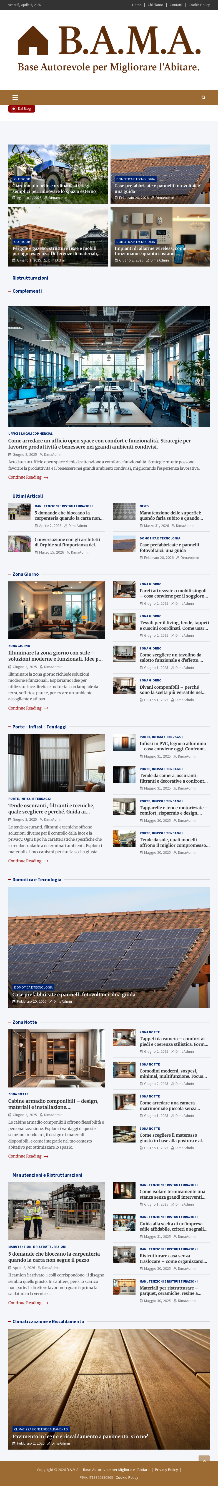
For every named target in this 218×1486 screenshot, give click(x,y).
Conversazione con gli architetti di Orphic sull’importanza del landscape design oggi (67, 545)
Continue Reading (28, 477)
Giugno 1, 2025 (29, 260)
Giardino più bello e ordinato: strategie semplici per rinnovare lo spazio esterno (54, 188)
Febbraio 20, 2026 (134, 197)
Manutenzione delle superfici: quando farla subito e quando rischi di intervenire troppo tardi (173, 518)
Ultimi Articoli (27, 496)
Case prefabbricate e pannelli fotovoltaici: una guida (169, 547)
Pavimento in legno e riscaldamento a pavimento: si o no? (80, 1436)
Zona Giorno (25, 574)
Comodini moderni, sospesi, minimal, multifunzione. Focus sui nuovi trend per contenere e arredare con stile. (172, 1079)
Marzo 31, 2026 (156, 525)
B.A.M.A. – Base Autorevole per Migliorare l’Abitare (108, 1469)
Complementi (27, 291)
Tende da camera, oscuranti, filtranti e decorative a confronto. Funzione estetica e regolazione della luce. (174, 784)
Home (136, 5)
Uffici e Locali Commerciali (31, 433)
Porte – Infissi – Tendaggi (39, 727)
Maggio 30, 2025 (157, 820)
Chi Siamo (155, 5)
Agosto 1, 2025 (29, 197)
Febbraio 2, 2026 (30, 1443)
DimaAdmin (58, 197)
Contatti (176, 5)
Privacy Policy (166, 1469)
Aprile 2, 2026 (50, 525)
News (144, 506)
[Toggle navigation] (15, 97)
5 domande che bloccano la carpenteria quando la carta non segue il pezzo (67, 518)
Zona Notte (24, 1022)
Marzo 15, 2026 (51, 552)
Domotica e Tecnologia (135, 179)
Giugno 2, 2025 (131, 260)
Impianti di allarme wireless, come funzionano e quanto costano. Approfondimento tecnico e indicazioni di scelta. (157, 256)
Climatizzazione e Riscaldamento (48, 1321)
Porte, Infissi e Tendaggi (29, 798)
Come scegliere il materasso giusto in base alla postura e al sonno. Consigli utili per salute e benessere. (173, 1143)
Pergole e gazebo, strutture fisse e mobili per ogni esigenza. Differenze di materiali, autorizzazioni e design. (55, 254)
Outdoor (22, 179)
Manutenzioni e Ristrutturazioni (64, 506)
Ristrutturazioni (30, 278)
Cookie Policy (199, 5)
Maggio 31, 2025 (157, 756)
